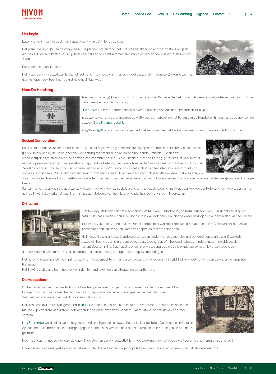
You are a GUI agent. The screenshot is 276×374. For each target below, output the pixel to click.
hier (94, 110)
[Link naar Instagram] (251, 14)
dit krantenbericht (111, 122)
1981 (100, 130)
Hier (84, 110)
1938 (84, 305)
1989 (40, 323)
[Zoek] (230, 14)
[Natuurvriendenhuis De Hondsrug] (41, 14)
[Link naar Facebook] (245, 14)
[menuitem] (125, 14)
